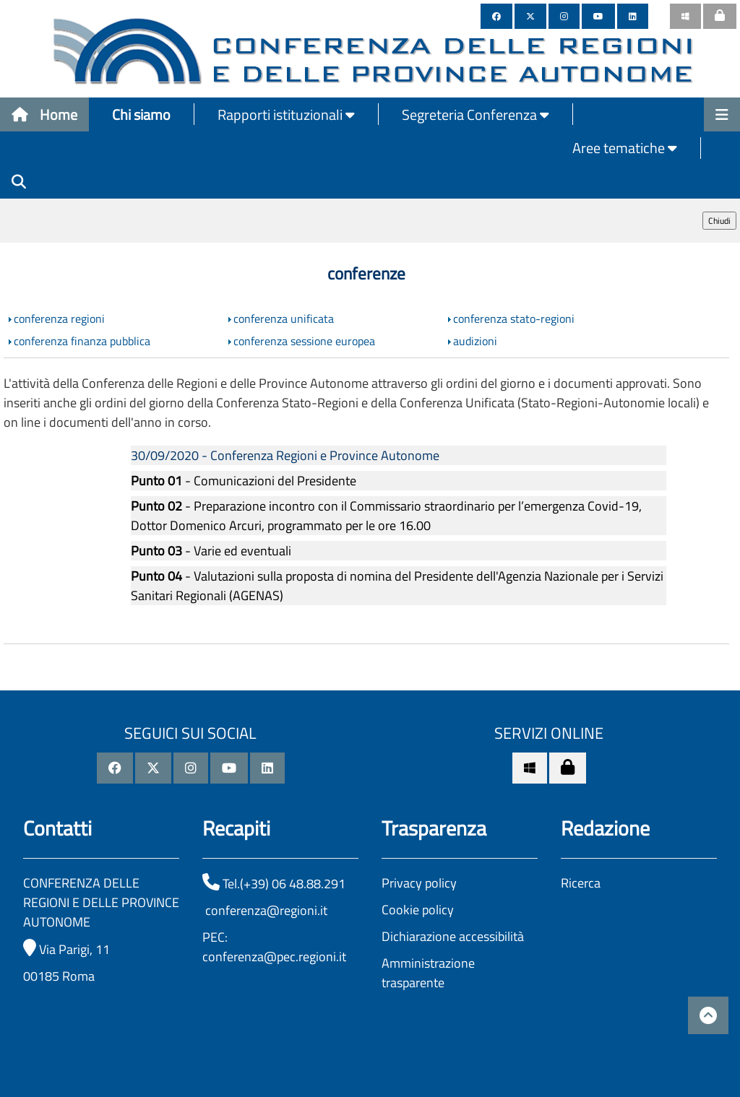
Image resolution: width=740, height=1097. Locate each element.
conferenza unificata (283, 318)
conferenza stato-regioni (514, 318)
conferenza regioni (59, 318)
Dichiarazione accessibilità (453, 936)
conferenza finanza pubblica (82, 341)
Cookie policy (418, 909)
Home (44, 114)
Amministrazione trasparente (428, 972)
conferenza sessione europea (304, 341)
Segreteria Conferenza (475, 114)
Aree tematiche (624, 147)
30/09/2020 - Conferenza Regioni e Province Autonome (285, 455)
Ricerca (581, 883)
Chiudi (719, 220)
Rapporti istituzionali (286, 114)
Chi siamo (141, 114)
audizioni (475, 341)
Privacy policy (419, 883)
